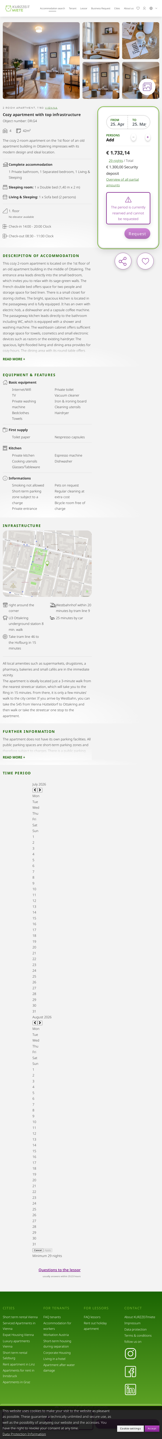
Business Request (100, 8)
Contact (133, 1308)
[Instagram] (130, 1354)
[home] (18, 8)
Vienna (51, 108)
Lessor (83, 8)
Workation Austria (56, 1335)
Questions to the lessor (60, 1269)
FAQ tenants (52, 1317)
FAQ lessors (92, 1317)
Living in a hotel (54, 1359)
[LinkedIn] (130, 1390)
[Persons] (140, 137)
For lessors (96, 1308)
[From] (117, 124)
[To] (139, 124)
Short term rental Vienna (20, 1317)
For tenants (56, 1308)
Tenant (72, 8)
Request (137, 233)
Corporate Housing (57, 1352)
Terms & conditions (138, 1335)
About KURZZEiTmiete (139, 1317)
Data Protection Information (24, 1434)
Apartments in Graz (16, 1382)
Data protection (135, 1329)
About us (129, 8)
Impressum (132, 1323)
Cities (117, 8)
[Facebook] (130, 1372)
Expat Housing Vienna (18, 1335)
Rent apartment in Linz (19, 1364)
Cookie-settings (130, 1428)
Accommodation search (52, 8)
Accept (152, 1428)
